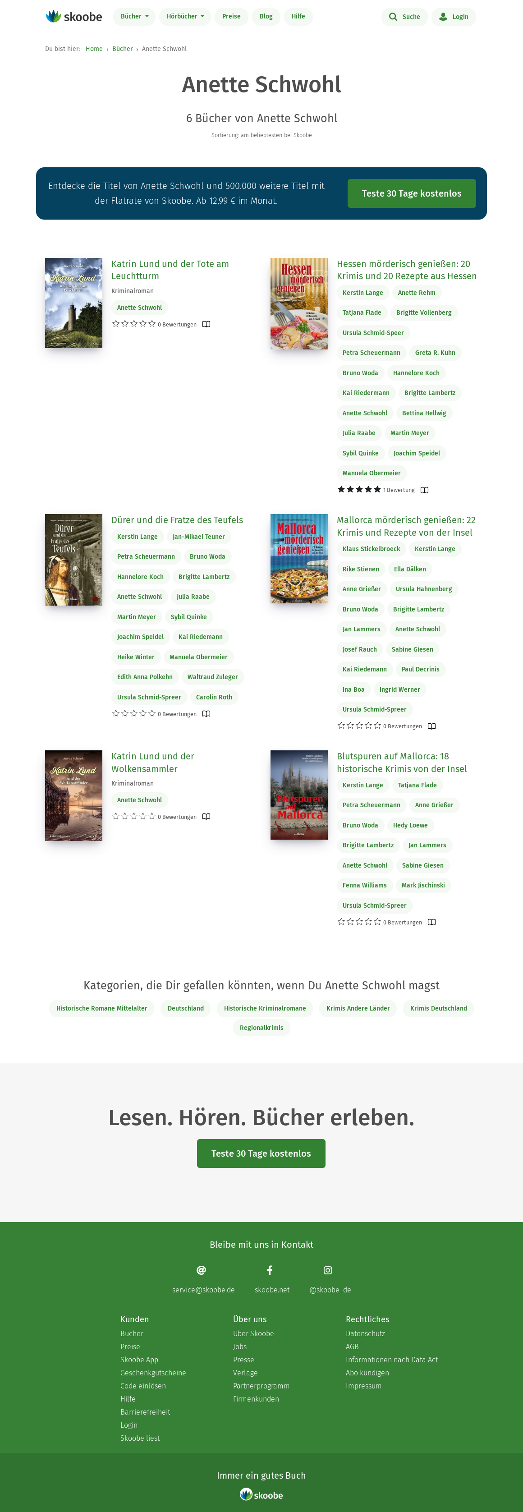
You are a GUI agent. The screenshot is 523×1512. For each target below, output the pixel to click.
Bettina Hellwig (424, 413)
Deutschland (186, 1008)
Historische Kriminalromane (265, 1008)
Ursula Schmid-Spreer (149, 697)
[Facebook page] (272, 1280)
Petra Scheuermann (371, 353)
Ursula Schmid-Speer (373, 333)
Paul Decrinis (421, 669)
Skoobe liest (140, 1438)
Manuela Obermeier (372, 473)
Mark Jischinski (423, 885)
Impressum (364, 1386)
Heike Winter (136, 657)
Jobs (240, 1346)
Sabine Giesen (412, 649)
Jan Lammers (362, 629)
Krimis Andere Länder (358, 1008)
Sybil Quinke (361, 453)
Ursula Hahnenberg (424, 589)
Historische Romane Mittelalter (101, 1008)
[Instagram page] (330, 1280)
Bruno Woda (360, 373)
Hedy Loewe (410, 825)
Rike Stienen (361, 569)
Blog (266, 16)
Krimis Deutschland (438, 1008)
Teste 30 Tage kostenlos (412, 193)
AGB (352, 1346)
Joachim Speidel (417, 453)
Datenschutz (365, 1333)
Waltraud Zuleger (213, 677)
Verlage (245, 1373)
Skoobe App (139, 1360)
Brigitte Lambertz (429, 393)
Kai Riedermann (366, 393)
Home (94, 49)
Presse (243, 1360)
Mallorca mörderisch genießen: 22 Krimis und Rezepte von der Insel (406, 526)
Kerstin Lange (363, 293)
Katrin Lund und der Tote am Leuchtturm (170, 270)
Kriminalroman (132, 291)
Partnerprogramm (261, 1386)
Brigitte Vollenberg (424, 313)
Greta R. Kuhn (435, 353)
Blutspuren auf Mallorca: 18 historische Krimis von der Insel (402, 762)
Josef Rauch (360, 649)
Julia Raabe (359, 433)
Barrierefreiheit (145, 1412)
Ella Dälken (410, 569)
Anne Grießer (362, 589)
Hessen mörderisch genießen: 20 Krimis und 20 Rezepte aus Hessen (407, 270)
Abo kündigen (367, 1373)
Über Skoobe (253, 1333)
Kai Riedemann (201, 637)
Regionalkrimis (262, 1028)
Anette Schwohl (139, 308)
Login (453, 16)
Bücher (132, 16)
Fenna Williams (365, 885)
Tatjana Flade (362, 313)
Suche (404, 16)
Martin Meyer (409, 433)
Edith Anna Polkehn (145, 677)
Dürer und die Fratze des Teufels (177, 520)
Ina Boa (354, 690)
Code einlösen (143, 1386)
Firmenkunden (256, 1399)
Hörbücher (183, 16)
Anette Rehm (417, 293)
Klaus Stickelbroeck (371, 549)
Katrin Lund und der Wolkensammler (152, 762)
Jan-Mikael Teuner (199, 537)
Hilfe (298, 16)
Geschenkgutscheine (153, 1373)
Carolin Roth (214, 697)
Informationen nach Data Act (392, 1360)
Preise (231, 16)
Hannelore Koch (416, 373)
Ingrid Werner (400, 690)
